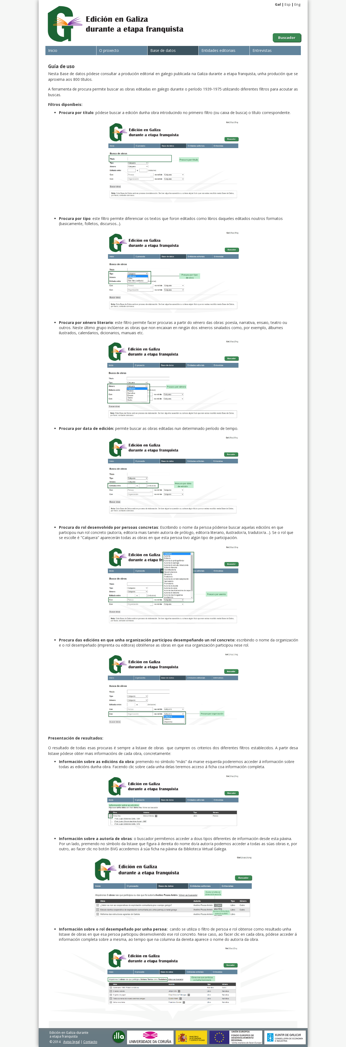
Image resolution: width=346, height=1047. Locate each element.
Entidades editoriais (218, 50)
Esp (288, 4)
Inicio (52, 50)
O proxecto (109, 50)
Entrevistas (262, 50)
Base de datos (163, 50)
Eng (297, 4)
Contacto (90, 1041)
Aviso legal (71, 1041)
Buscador (286, 37)
